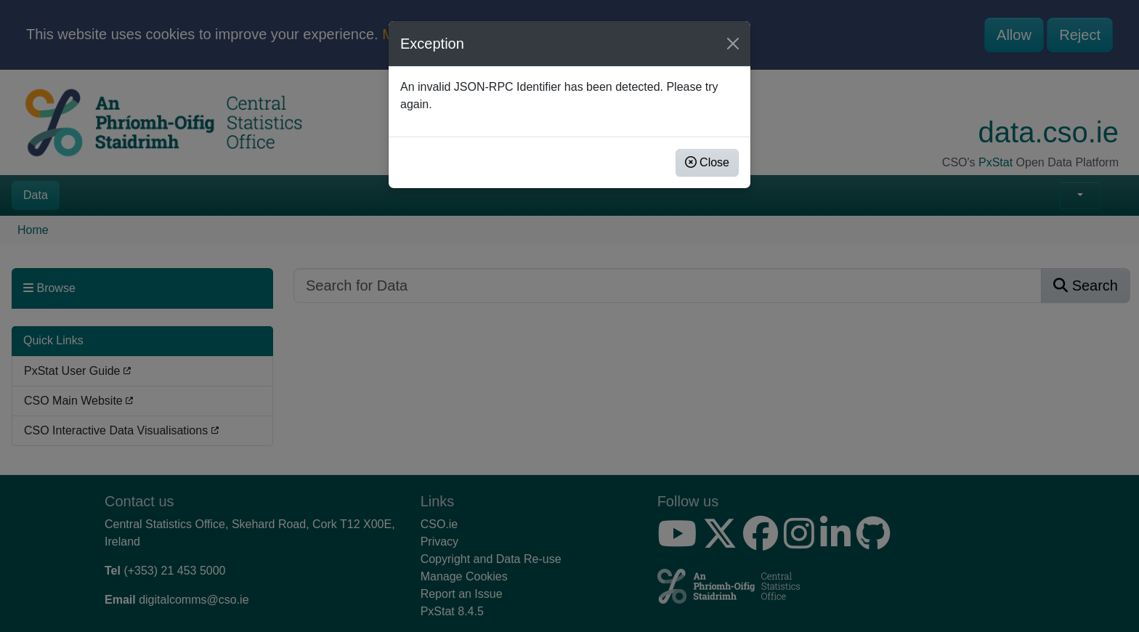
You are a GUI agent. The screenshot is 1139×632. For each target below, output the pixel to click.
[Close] (733, 43)
